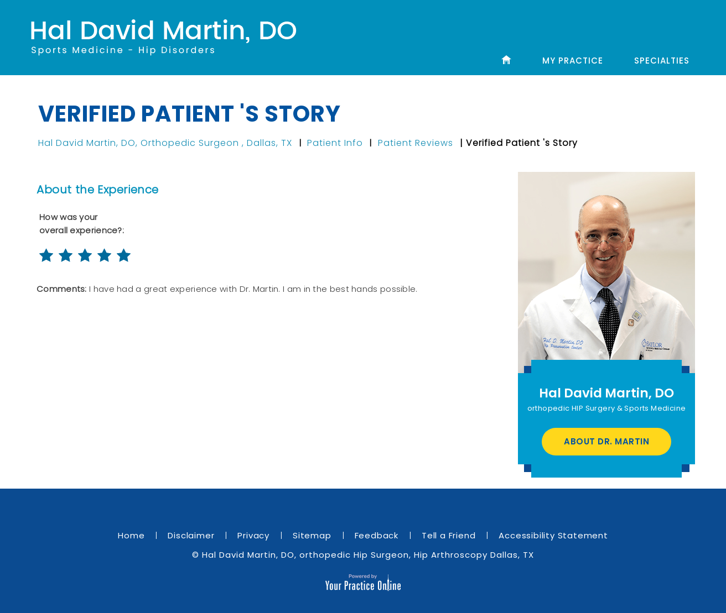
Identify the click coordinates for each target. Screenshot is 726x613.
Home (131, 535)
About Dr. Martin (606, 441)
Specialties (661, 60)
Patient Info (335, 143)
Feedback (376, 535)
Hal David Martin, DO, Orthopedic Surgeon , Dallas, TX (166, 143)
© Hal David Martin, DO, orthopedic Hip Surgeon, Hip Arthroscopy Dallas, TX (363, 554)
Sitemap (312, 535)
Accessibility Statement (553, 535)
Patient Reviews (415, 143)
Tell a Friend (448, 535)
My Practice (572, 60)
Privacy (253, 535)
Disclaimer (191, 535)
